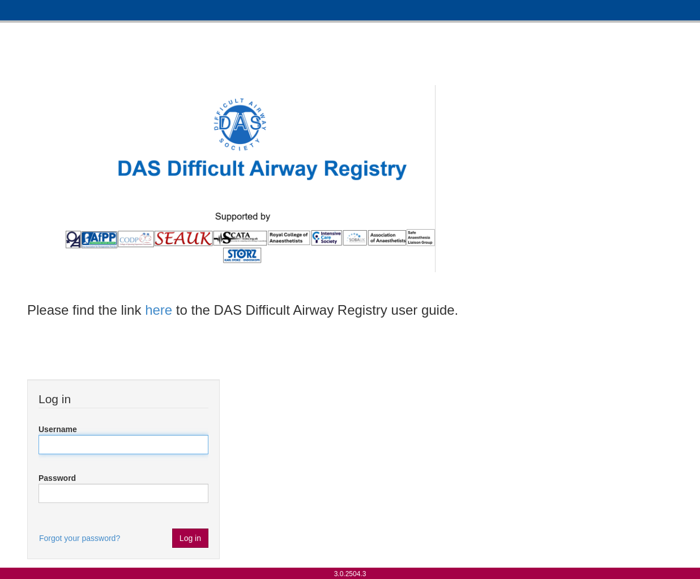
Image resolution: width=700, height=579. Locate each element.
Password (57, 478)
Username (58, 429)
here (158, 310)
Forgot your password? (79, 538)
